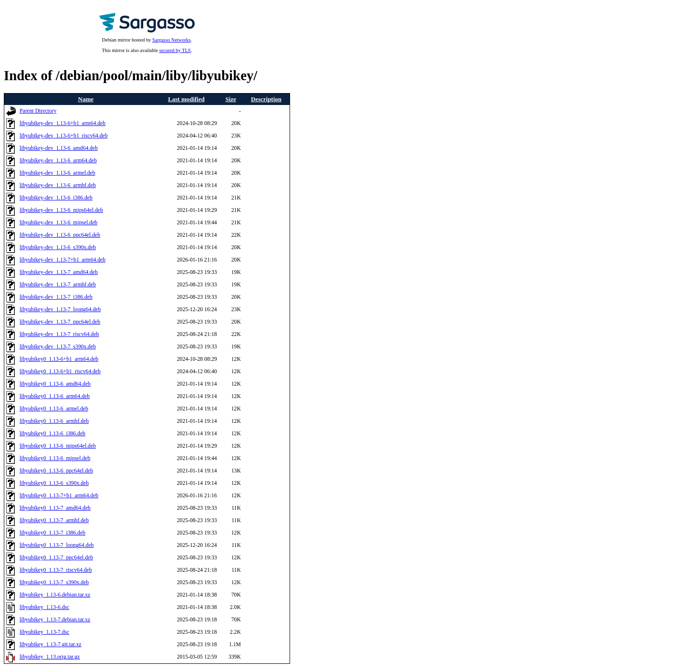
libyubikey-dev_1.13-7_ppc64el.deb (60, 322)
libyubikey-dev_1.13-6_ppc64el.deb (60, 235)
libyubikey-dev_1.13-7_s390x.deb (58, 347)
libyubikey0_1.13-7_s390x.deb (54, 582)
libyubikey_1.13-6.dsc (44, 607)
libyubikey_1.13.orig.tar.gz (50, 657)
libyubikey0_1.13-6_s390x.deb (54, 483)
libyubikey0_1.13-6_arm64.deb (55, 396)
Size (231, 99)
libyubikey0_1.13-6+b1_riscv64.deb (60, 371)
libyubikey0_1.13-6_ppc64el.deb (56, 471)
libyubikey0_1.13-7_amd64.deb (55, 508)
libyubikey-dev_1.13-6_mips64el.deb (61, 210)
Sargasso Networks (171, 39)
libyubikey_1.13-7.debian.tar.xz (55, 620)
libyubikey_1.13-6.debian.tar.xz (55, 595)
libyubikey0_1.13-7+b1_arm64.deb (59, 496)
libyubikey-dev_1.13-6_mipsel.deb (58, 223)
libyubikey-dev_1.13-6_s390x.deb (58, 247)
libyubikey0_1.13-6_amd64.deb (55, 384)
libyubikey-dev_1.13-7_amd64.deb (59, 272)
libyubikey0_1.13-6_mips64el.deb (58, 446)
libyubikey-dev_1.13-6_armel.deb (57, 173)
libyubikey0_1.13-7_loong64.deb (57, 545)
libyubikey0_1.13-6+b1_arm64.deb (59, 359)
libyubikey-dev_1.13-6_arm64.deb (58, 160)
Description (266, 99)
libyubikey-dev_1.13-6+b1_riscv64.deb (64, 136)
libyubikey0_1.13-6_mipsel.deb (55, 458)
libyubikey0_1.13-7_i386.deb (52, 533)
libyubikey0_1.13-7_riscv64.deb (56, 570)
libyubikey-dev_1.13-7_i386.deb (56, 297)
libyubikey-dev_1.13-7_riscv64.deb (59, 334)
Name (86, 99)
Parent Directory (38, 111)
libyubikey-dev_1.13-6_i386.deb (56, 198)
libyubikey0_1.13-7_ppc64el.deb (56, 558)
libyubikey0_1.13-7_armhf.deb (54, 520)
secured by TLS (175, 50)
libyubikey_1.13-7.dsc (44, 632)
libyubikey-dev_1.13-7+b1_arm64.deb (62, 260)
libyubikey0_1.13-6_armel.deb (54, 409)
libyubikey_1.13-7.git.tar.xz (51, 644)
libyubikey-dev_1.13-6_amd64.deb (59, 148)
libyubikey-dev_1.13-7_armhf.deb (58, 285)
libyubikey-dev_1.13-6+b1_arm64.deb (62, 123)
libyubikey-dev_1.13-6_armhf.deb (58, 185)
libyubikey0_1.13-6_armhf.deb (54, 421)
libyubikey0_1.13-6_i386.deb (52, 433)
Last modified (186, 99)
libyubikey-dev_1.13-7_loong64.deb (60, 309)
